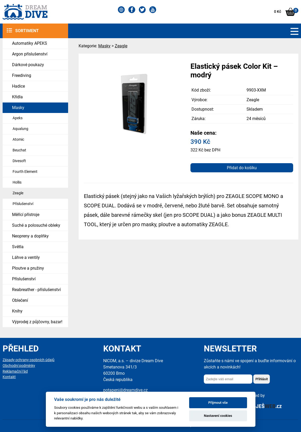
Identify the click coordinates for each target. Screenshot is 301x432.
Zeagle (18, 193)
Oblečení (20, 300)
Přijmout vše (218, 403)
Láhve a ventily (26, 257)
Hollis (17, 182)
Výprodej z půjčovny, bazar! (37, 321)
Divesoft (19, 161)
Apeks (18, 118)
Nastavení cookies (218, 416)
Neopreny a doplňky (30, 236)
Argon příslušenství (29, 54)
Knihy (17, 311)
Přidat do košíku (242, 167)
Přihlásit (261, 379)
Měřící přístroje (25, 214)
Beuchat (19, 150)
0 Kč (277, 11)
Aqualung (20, 129)
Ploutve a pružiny (28, 268)
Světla (18, 246)
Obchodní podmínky (19, 365)
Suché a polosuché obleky (36, 225)
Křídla (17, 96)
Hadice (18, 86)
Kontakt (9, 377)
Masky (18, 107)
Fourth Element (25, 171)
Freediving (21, 75)
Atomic (18, 139)
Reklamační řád (15, 371)
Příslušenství (23, 204)
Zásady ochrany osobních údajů (28, 360)
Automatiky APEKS (29, 43)
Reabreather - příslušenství (36, 289)
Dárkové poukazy (28, 64)
